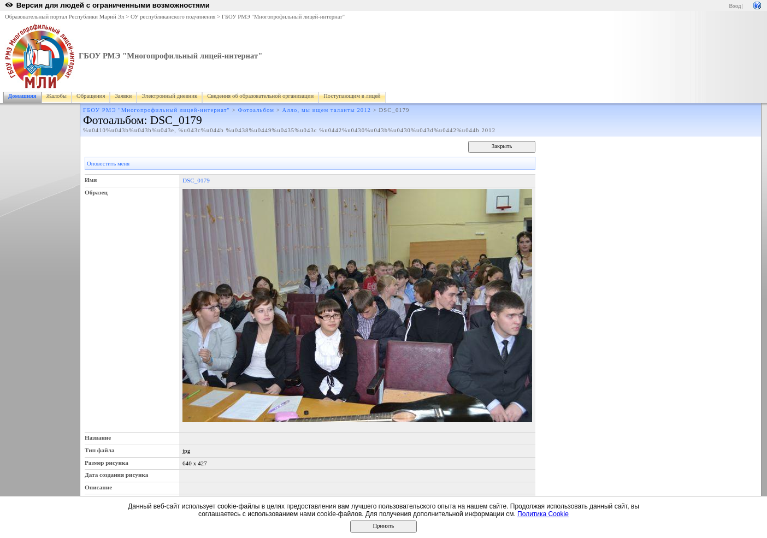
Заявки (123, 96)
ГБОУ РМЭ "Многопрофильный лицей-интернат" (283, 17)
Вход (735, 6)
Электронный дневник (169, 96)
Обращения (90, 96)
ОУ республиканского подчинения (173, 17)
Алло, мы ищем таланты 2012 (326, 110)
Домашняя (22, 96)
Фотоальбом (256, 110)
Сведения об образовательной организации (260, 96)
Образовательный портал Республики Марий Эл (65, 17)
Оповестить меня (108, 164)
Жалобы (56, 96)
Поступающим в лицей (351, 96)
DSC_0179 (196, 180)
